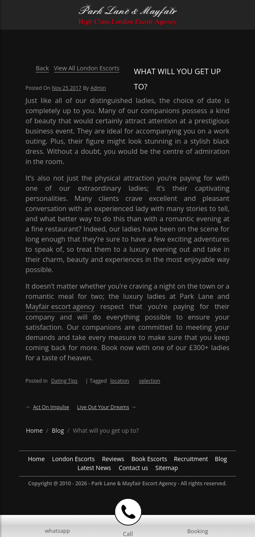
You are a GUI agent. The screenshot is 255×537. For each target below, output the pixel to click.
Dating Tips (64, 380)
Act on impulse (51, 407)
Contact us (133, 468)
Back (42, 68)
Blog (221, 459)
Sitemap (166, 468)
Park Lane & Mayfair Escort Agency (133, 483)
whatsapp (57, 530)
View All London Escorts (86, 68)
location (119, 380)
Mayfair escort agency (60, 306)
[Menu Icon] (13, 10)
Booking (197, 531)
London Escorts (73, 459)
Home (36, 459)
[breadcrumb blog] (58, 430)
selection (149, 380)
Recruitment (191, 459)
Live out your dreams (103, 407)
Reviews (113, 459)
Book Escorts (149, 459)
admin (98, 88)
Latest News (94, 468)
